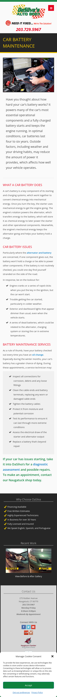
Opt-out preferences (21, 692)
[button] (52, 656)
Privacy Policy (37, 692)
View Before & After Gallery (28, 576)
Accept (28, 685)
